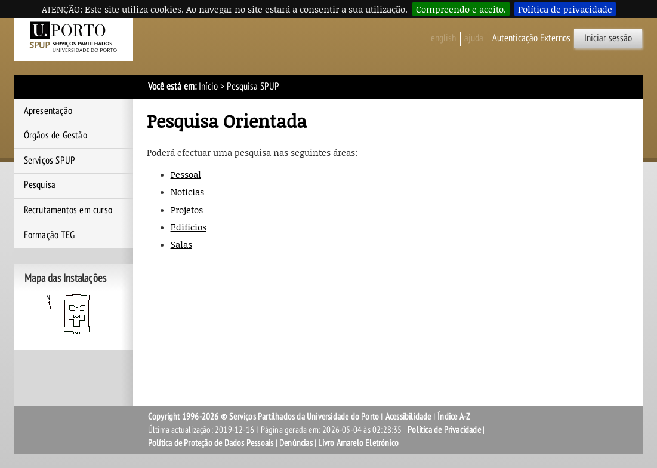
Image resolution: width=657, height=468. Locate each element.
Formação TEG (49, 235)
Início (208, 87)
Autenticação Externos (531, 38)
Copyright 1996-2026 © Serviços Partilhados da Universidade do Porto (263, 416)
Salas (181, 244)
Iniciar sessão (608, 38)
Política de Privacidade (444, 429)
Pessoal (186, 174)
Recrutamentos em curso (68, 210)
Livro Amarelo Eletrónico (358, 443)
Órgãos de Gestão (55, 135)
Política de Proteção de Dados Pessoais (211, 443)
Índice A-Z (453, 416)
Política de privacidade (565, 9)
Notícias (187, 192)
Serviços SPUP (50, 161)
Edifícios (188, 227)
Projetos (187, 209)
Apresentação (48, 111)
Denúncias (296, 443)
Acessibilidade (408, 416)
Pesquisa (40, 185)
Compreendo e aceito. (461, 9)
